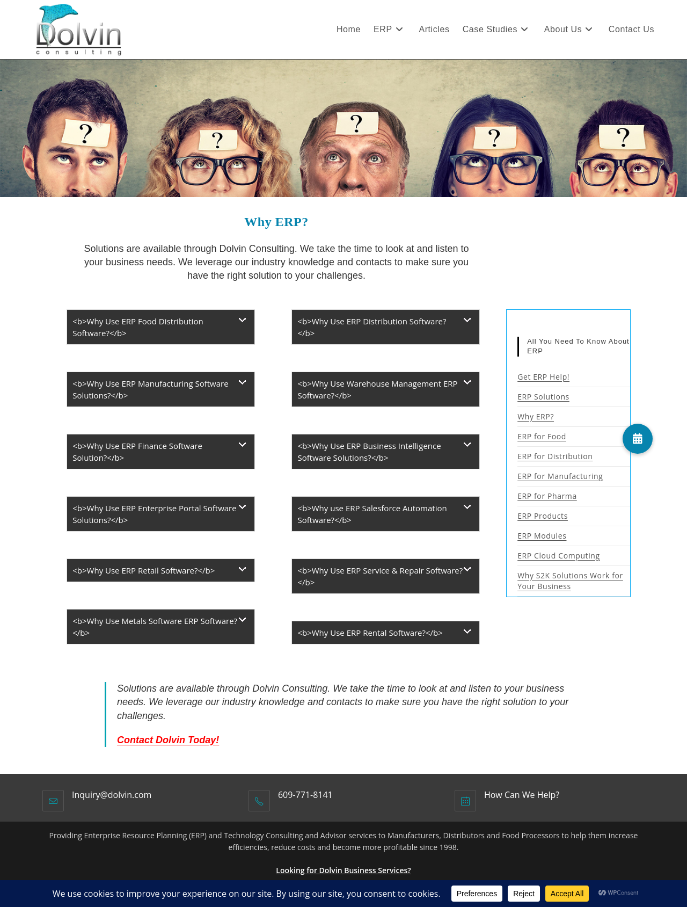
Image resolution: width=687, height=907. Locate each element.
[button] (638, 439)
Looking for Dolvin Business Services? (343, 870)
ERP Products (542, 516)
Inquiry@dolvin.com (111, 795)
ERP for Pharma (547, 496)
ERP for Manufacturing (560, 476)
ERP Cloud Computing (558, 555)
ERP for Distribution (555, 456)
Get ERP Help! (543, 377)
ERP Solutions (543, 396)
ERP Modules (541, 536)
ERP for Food (541, 436)
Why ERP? (535, 416)
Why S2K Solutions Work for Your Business (570, 580)
